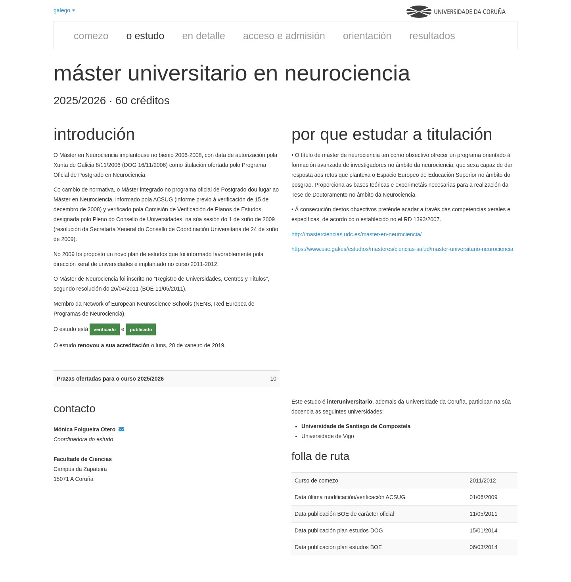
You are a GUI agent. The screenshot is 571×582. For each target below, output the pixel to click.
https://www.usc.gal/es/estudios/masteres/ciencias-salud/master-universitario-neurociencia (402, 249)
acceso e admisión (284, 35)
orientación (367, 35)
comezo (91, 35)
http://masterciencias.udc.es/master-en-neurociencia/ (356, 234)
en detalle (203, 35)
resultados (432, 35)
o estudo (145, 35)
